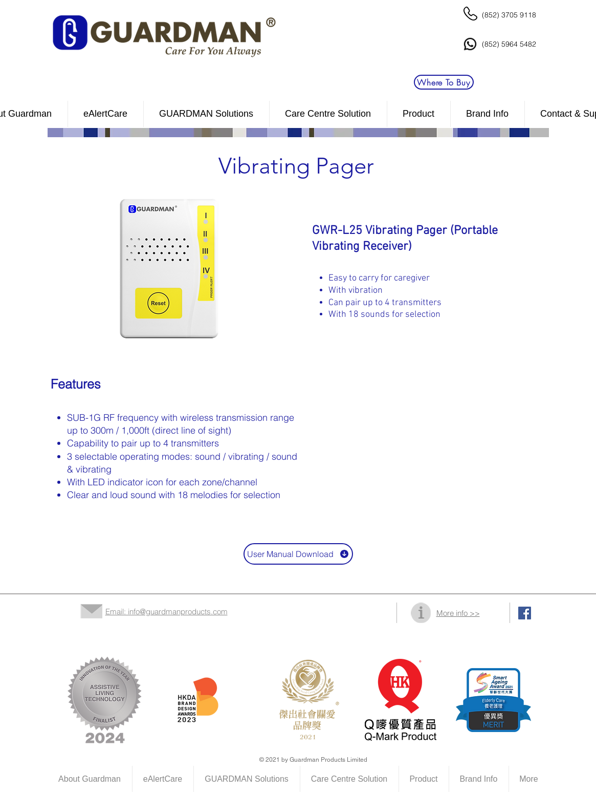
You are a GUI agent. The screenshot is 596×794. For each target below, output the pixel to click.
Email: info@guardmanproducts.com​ (166, 611)
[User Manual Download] (298, 554)
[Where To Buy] (444, 82)
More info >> (458, 613)
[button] (328, 114)
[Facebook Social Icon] (524, 613)
